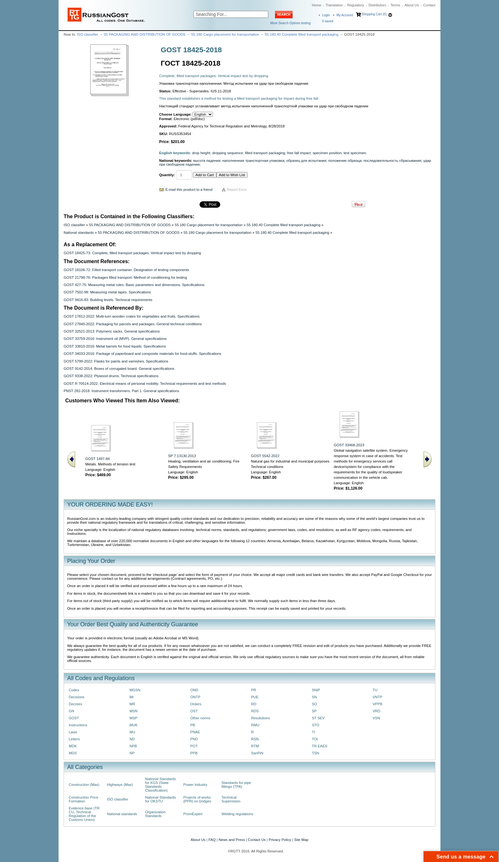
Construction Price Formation (83, 799)
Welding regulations (237, 814)
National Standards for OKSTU (160, 799)
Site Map (301, 840)
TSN (315, 753)
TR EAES (319, 746)
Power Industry (195, 785)
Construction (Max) (84, 785)
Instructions (78, 725)
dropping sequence (227, 153)
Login (326, 15)
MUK (133, 725)
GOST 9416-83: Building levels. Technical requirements (108, 300)
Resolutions (260, 718)
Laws (73, 732)
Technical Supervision (230, 799)
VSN (376, 718)
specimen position (327, 153)
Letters (74, 739)
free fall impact (299, 153)
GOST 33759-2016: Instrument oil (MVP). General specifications (115, 339)
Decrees (75, 704)
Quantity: (167, 175)
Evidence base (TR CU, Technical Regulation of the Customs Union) (84, 814)
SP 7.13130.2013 (182, 456)
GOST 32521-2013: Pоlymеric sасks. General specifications (112, 331)
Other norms (200, 718)
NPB (133, 746)
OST (194, 711)
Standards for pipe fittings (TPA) (236, 784)
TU (375, 690)
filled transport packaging (265, 153)
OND (194, 690)
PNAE (195, 732)
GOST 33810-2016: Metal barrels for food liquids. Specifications (115, 346)
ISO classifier (87, 34)
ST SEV (318, 718)
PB (192, 725)
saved (327, 21)
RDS (255, 711)
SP (314, 711)
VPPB (377, 704)
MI (132, 697)
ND (132, 739)
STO (315, 725)
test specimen (355, 153)
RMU (255, 725)
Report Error (237, 189)
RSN (255, 739)
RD (253, 704)
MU (132, 732)
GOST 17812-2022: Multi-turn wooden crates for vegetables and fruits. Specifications (132, 316)
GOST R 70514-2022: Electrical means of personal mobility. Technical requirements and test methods (145, 383)
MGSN (135, 690)
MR (132, 704)
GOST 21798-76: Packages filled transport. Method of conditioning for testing (125, 277)
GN (71, 711)
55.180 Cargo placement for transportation (225, 34)
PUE (254, 697)
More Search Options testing (290, 23)
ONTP (195, 697)
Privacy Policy (280, 840)
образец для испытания (306, 160)
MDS (73, 753)
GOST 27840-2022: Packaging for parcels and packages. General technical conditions (133, 324)
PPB (194, 753)
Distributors (377, 5)
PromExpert (192, 814)
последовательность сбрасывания (392, 160)
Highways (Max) (120, 785)
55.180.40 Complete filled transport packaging (302, 34)
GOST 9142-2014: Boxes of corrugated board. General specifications (119, 368)
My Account (344, 15)
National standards (79, 232)
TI (313, 732)
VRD (376, 711)
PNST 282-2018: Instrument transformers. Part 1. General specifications (121, 391)
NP (132, 753)
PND (194, 739)
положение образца (345, 160)
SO (314, 704)
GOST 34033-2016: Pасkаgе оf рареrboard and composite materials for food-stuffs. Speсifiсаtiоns (142, 354)
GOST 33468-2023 (349, 445)
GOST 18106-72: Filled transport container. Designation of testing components (126, 270)
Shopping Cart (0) (374, 14)
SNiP (316, 690)
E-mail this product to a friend (189, 189)
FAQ (212, 840)
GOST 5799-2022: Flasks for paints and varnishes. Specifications (116, 361)
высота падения (206, 160)
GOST (74, 718)
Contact (429, 5)
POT (194, 746)
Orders (195, 704)
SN (314, 697)
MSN (133, 711)
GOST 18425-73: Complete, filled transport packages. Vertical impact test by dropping (132, 253)
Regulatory (355, 5)
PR (253, 690)
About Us (411, 5)
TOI (315, 739)
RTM (255, 746)
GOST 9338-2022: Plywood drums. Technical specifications (111, 376)
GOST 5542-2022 (265, 456)
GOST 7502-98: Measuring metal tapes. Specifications (107, 292)
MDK (73, 746)
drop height (201, 153)
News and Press (232, 840)
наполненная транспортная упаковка (253, 160)
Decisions (76, 697)
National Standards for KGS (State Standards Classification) (160, 784)
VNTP (377, 697)
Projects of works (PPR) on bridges (197, 799)
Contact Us (257, 840)
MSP (133, 718)
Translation (334, 5)
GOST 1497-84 (97, 459)
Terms (395, 5)
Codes (74, 690)
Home (316, 5)
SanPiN (257, 753)
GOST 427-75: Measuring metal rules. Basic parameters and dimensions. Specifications (134, 285)
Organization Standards (155, 814)
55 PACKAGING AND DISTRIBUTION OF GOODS (145, 34)
